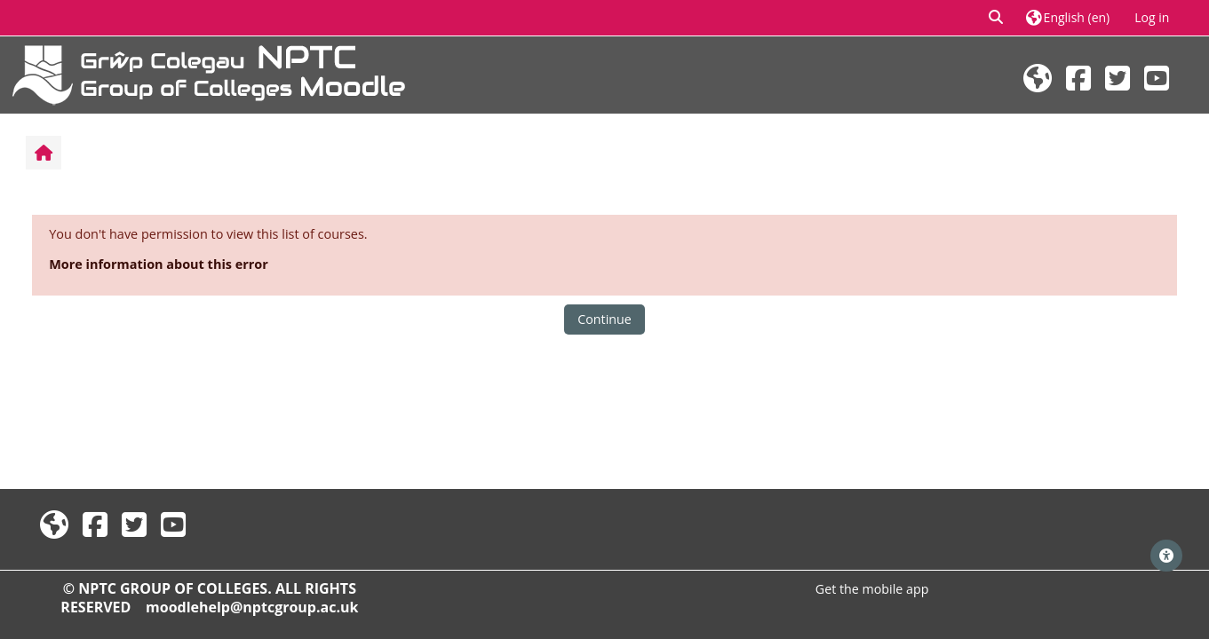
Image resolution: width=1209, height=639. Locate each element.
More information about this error (158, 264)
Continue (604, 319)
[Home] (208, 73)
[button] (997, 17)
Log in (1151, 17)
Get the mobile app (872, 588)
